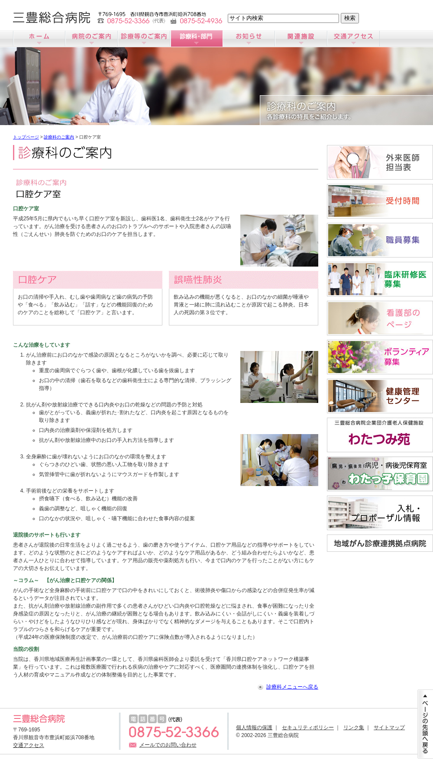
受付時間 (380, 201)
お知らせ (249, 38)
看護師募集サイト (380, 318)
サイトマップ (389, 727)
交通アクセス (353, 38)
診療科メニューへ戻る (292, 687)
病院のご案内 (91, 38)
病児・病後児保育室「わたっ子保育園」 (380, 474)
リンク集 (353, 727)
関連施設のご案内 (301, 38)
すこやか (380, 396)
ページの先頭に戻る (425, 724)
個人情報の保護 (254, 727)
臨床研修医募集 (380, 279)
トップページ (26, 137)
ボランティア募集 (380, 357)
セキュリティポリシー (308, 727)
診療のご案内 (144, 38)
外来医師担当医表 (380, 162)
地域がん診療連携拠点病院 (380, 543)
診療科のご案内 (196, 38)
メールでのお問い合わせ (168, 745)
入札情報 (380, 513)
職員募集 (380, 240)
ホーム (39, 38)
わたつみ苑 (380, 435)
